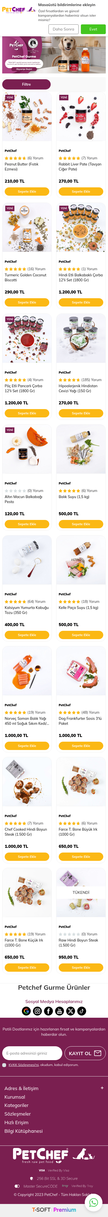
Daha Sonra (63, 29)
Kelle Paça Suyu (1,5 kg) (78, 607)
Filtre (26, 84)
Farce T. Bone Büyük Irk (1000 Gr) (78, 831)
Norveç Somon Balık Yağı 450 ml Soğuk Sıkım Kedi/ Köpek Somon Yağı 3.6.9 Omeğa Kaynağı (26, 721)
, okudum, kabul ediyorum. (40, 1065)
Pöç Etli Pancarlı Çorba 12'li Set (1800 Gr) (23, 388)
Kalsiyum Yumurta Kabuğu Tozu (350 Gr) (27, 609)
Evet (93, 29)
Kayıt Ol (85, 1053)
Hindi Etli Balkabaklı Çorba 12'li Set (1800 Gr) (81, 277)
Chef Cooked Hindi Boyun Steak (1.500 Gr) (26, 831)
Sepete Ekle (27, 191)
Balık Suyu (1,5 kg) (74, 496)
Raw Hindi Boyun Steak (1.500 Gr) (78, 942)
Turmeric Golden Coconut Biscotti (25, 277)
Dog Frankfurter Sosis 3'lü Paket (80, 720)
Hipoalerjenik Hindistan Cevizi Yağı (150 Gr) (78, 388)
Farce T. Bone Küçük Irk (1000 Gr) (24, 942)
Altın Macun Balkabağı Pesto (23, 499)
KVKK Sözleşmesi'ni (23, 1065)
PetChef (11, 151)
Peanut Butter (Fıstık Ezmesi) (21, 166)
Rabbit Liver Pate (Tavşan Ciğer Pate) (80, 166)
